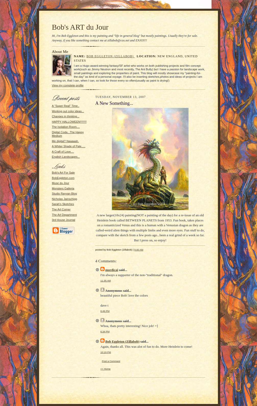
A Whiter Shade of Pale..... (68, 146)
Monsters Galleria (63, 188)
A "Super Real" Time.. (65, 105)
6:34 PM (105, 331)
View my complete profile (68, 85)
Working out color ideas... (68, 111)
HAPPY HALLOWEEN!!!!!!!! (69, 121)
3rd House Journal (63, 219)
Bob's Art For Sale (63, 172)
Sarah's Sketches (63, 204)
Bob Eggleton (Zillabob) (111, 56)
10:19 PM (105, 352)
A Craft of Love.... (63, 151)
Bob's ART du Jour (80, 27)
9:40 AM (138, 249)
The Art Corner (61, 209)
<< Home (105, 368)
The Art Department (64, 214)
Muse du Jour (60, 183)
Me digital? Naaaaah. (65, 141)
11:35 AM (105, 280)
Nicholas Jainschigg (64, 198)
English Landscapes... (66, 156)
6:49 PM (105, 311)
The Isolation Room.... (66, 126)
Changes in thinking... (65, 116)
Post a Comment (111, 361)
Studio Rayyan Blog (64, 193)
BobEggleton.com (63, 177)
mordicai (111, 270)
